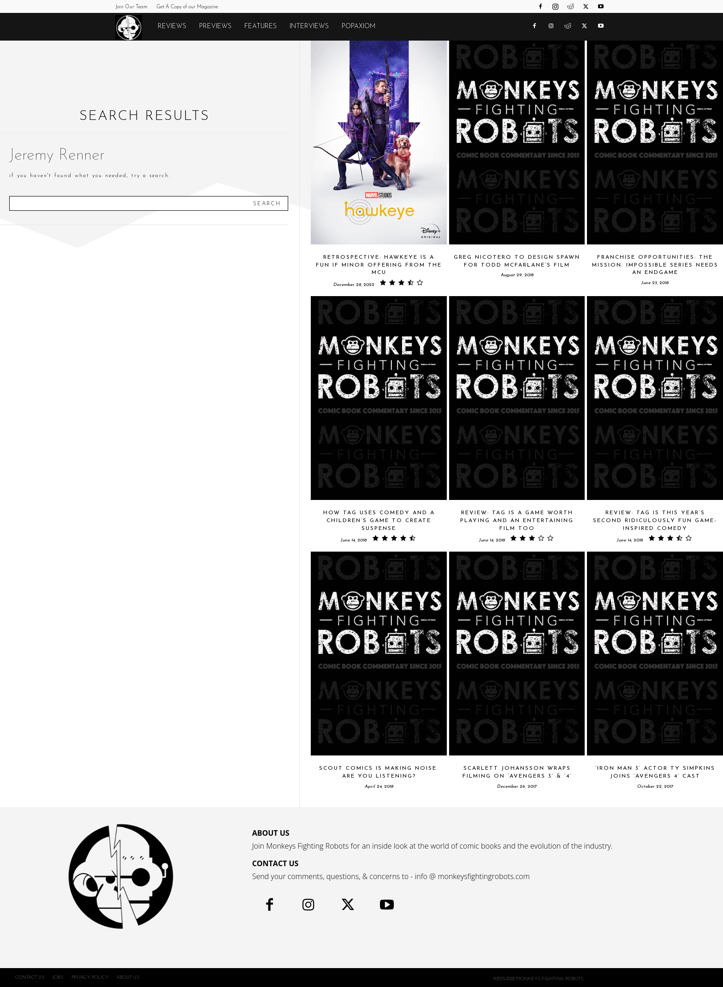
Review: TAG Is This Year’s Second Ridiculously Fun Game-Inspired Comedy (655, 520)
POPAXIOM (358, 26)
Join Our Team (131, 7)
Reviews (172, 26)
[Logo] (133, 27)
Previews (215, 26)
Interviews (309, 26)
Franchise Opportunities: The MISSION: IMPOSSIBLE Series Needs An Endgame (655, 265)
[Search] (267, 203)
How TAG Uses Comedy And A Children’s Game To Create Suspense (379, 520)
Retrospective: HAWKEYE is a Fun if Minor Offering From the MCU (379, 265)
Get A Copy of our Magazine (187, 7)
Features (260, 26)
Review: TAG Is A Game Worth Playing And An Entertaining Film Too (517, 520)
